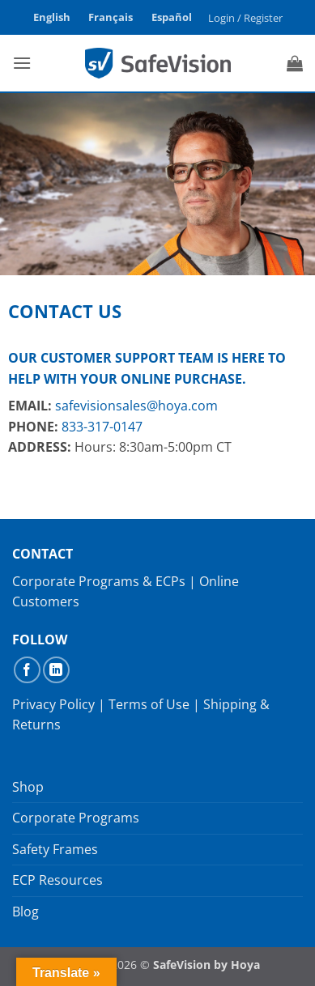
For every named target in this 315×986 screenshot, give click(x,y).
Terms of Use (149, 704)
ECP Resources (57, 880)
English (51, 17)
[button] (245, 18)
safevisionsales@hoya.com (136, 405)
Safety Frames (55, 849)
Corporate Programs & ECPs (98, 581)
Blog (25, 911)
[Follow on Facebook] (27, 670)
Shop (28, 787)
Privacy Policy (53, 704)
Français (110, 17)
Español (171, 17)
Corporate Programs (75, 818)
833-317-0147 (102, 427)
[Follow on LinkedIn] (56, 670)
